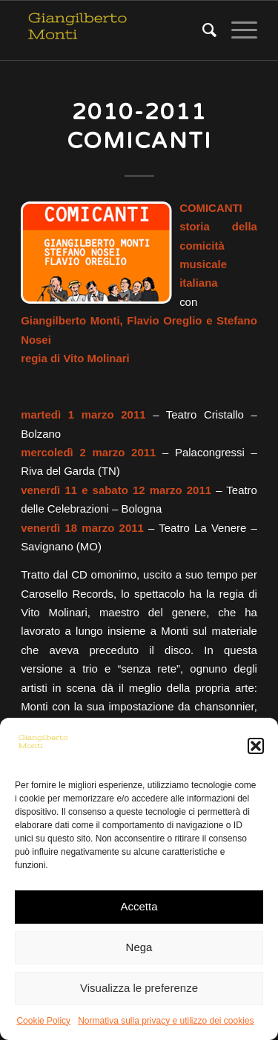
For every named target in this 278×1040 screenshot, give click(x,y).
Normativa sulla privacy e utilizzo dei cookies (166, 1021)
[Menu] (236, 30)
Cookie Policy (43, 1021)
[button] (255, 746)
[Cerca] (202, 30)
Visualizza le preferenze (139, 987)
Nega (139, 947)
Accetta (138, 906)
